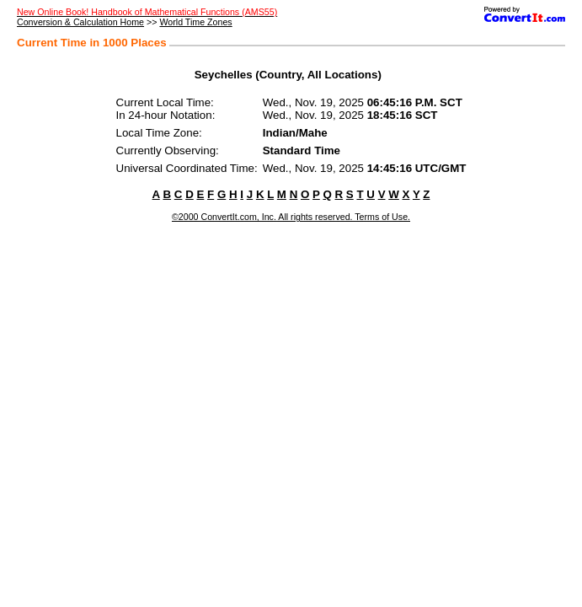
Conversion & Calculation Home (80, 22)
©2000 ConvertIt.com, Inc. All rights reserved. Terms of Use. (291, 217)
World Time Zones (195, 22)
